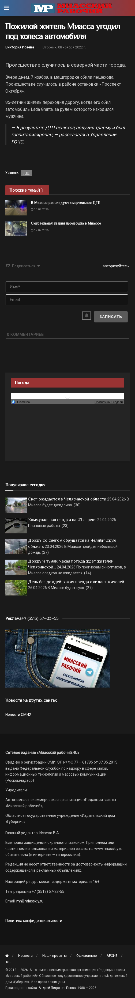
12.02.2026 (39, 230)
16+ (8, 962)
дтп (26, 173)
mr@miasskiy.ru (29, 901)
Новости (25, 956)
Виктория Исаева (19, 47)
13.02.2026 (39, 209)
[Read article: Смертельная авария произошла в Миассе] (16, 228)
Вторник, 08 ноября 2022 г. (64, 47)
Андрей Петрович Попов (57, 988)
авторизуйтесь (115, 266)
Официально (86, 956)
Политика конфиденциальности (33, 921)
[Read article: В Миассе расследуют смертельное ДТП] (16, 207)
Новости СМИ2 (18, 714)
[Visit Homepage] (71, 8)
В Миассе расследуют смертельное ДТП (65, 202)
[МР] (57, 657)
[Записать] (111, 316)
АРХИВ (112, 956)
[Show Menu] (6, 8)
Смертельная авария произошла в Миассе (66, 223)
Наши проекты (54, 956)
